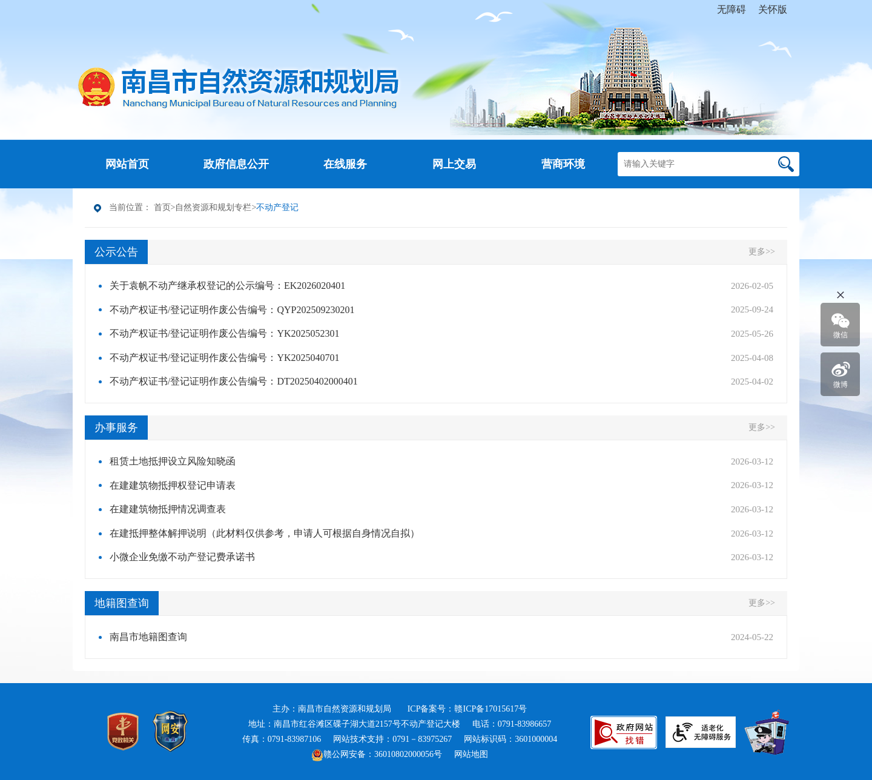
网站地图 (471, 754)
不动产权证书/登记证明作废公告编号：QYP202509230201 (232, 310)
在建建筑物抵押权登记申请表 (173, 485)
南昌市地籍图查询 (148, 637)
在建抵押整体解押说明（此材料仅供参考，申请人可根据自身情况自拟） (265, 533)
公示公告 (116, 252)
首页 (162, 207)
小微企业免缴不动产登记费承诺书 (182, 557)
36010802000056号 (408, 754)
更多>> (761, 251)
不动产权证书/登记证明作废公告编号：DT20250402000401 (234, 381)
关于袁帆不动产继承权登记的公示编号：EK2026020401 (227, 285)
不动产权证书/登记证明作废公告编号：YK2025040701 (225, 357)
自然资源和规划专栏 (213, 207)
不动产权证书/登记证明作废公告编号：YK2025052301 (225, 333)
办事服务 (116, 427)
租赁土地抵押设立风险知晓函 (173, 461)
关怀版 (772, 9)
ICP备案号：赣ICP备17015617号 (467, 708)
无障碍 (731, 9)
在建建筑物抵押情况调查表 (168, 509)
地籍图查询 (121, 603)
